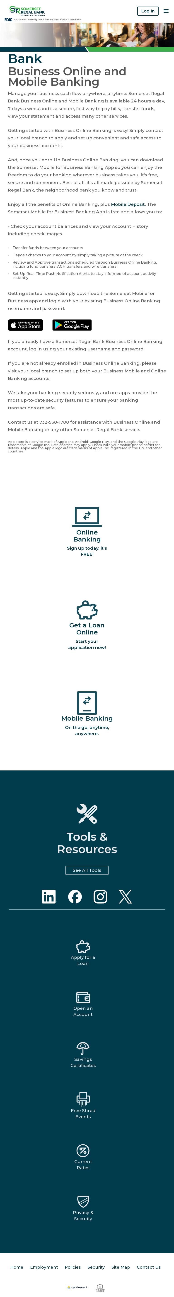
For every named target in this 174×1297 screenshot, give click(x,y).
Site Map (120, 1267)
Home (16, 1267)
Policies (73, 1267)
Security (96, 1267)
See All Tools (87, 870)
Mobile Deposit (128, 204)
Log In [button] (148, 11)
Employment (44, 1267)
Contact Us (149, 1267)
